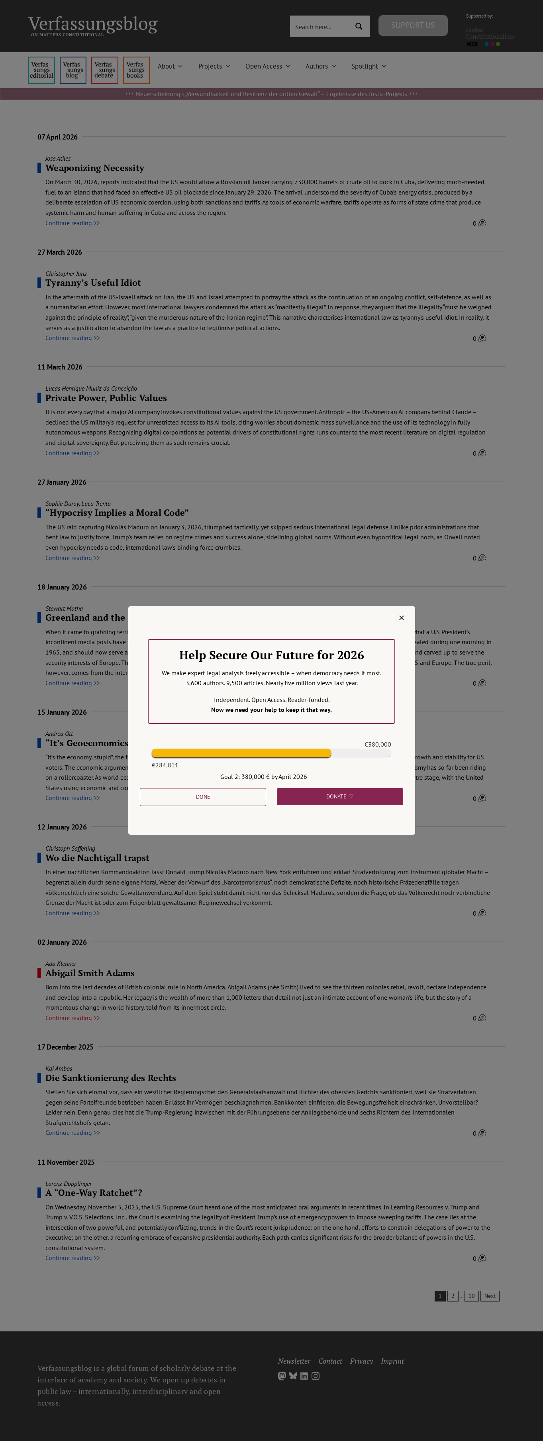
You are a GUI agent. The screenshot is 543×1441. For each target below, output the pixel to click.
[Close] (401, 617)
